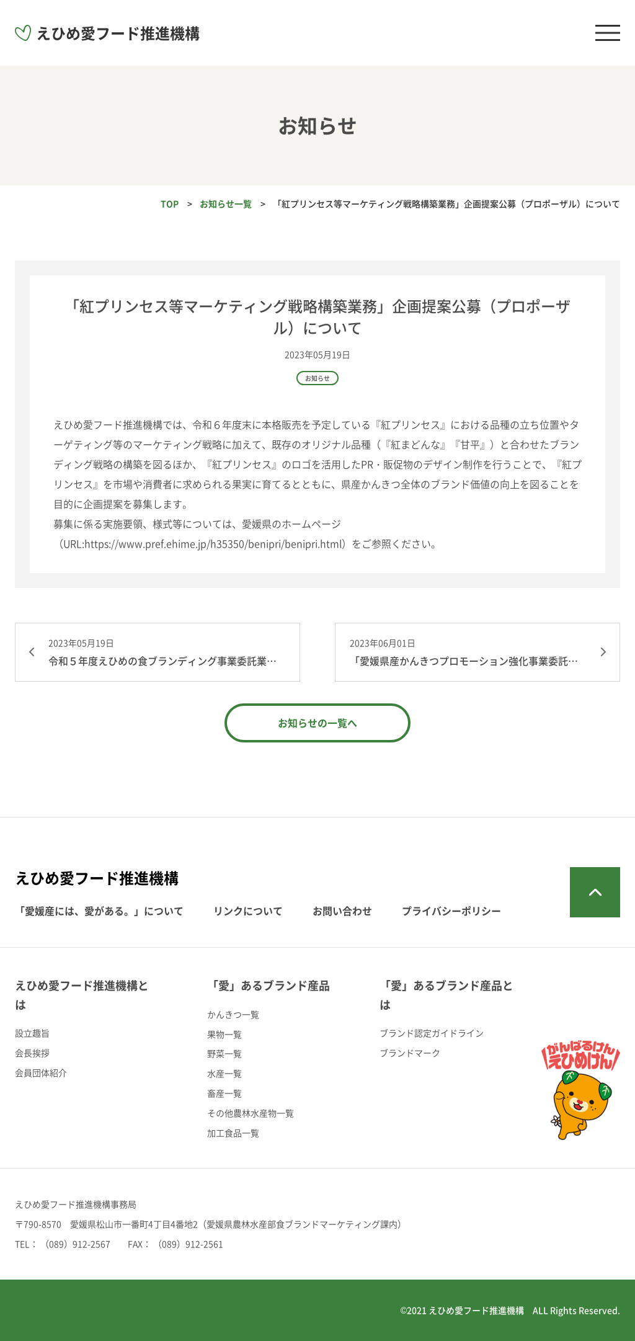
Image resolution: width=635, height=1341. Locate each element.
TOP (170, 203)
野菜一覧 (224, 1053)
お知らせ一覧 (226, 203)
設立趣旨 (32, 1033)
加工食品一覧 (233, 1132)
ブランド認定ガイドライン (432, 1033)
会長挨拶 (32, 1052)
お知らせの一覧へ (317, 722)
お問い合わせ (342, 910)
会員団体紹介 (41, 1072)
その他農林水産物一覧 (250, 1113)
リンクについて (248, 910)
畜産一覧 (224, 1093)
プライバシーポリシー (451, 910)
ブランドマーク (410, 1052)
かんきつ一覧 (233, 1014)
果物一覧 (224, 1034)
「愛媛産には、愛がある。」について (99, 910)
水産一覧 (224, 1073)
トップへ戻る (595, 892)
